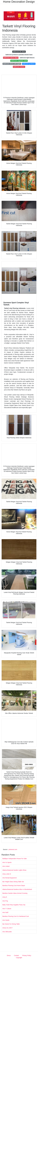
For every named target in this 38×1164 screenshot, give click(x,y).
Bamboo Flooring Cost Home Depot (13, 885)
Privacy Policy (26, 955)
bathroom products (29, 64)
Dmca (9, 955)
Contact (16, 955)
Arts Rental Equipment (9, 878)
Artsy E (4, 897)
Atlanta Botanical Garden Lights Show (14, 870)
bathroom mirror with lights (12, 64)
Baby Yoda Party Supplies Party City (13, 905)
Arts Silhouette (7, 931)
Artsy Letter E (6, 874)
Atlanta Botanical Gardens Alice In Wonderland (17, 889)
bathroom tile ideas (19, 51)
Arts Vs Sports (6, 862)
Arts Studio (5, 920)
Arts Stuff (5, 912)
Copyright (19, 957)
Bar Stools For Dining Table (11, 924)
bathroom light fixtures (27, 57)
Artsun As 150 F (7, 928)
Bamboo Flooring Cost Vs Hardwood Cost (15, 916)
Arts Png (5, 901)
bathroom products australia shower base (19, 54)
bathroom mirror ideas (11, 57)
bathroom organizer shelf (19, 60)
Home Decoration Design (19, 2)
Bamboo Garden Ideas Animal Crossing (14, 893)
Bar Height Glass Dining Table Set (13, 881)
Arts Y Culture (6, 908)
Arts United (5, 866)
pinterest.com (13, 849)
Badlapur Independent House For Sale (14, 858)
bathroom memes (19, 67)
